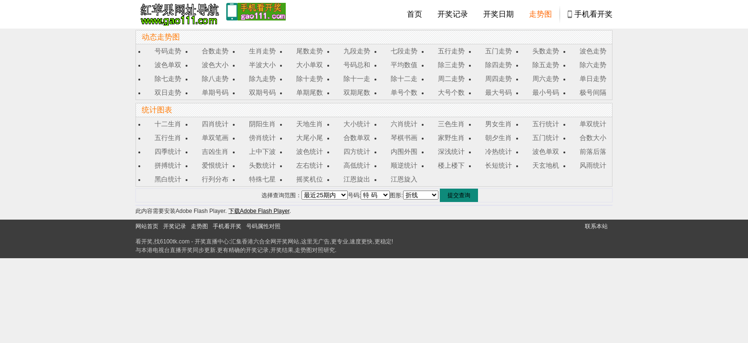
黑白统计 (168, 179)
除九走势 (262, 78)
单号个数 (404, 92)
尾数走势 (309, 51)
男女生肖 (498, 124)
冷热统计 (498, 151)
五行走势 (451, 51)
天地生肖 (309, 124)
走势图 (540, 14)
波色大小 (215, 65)
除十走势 (309, 78)
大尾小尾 (309, 137)
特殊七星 (262, 179)
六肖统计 (404, 124)
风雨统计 (593, 165)
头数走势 (545, 51)
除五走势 (545, 65)
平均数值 (404, 65)
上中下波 (262, 151)
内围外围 (404, 151)
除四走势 (498, 65)
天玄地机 (545, 165)
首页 (414, 14)
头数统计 (262, 165)
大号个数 (451, 92)
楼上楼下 (451, 165)
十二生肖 (168, 124)
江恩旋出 (356, 179)
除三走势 (451, 65)
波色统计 (309, 151)
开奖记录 (452, 14)
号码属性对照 (263, 226)
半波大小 (262, 65)
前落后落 (593, 151)
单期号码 (215, 92)
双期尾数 (356, 92)
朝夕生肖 (498, 137)
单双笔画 (215, 137)
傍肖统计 (262, 137)
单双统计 (593, 124)
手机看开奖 (593, 14)
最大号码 (498, 92)
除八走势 (215, 78)
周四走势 (498, 78)
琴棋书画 (404, 137)
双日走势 (168, 92)
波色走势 (593, 51)
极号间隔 (593, 92)
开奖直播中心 (212, 241)
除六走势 (593, 65)
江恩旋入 (404, 179)
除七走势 (168, 78)
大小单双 (309, 65)
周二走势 (451, 78)
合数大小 (593, 137)
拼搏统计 (168, 165)
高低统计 (356, 165)
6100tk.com (174, 241)
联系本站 (596, 226)
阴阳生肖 (262, 124)
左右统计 (309, 165)
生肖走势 (262, 51)
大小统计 (356, 124)
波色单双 (168, 65)
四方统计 (356, 151)
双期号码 (262, 92)
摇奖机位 (309, 179)
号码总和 (356, 65)
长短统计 (498, 165)
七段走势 (404, 51)
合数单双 (356, 137)
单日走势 (593, 78)
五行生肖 (168, 137)
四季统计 (168, 151)
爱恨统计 (215, 165)
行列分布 (215, 179)
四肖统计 (215, 124)
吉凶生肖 (215, 151)
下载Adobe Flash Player (259, 211)
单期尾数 (309, 92)
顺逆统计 (404, 165)
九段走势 (356, 51)
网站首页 (146, 226)
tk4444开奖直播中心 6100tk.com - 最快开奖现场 (178, 14)
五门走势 (498, 51)
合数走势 (215, 51)
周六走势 (545, 78)
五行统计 (545, 124)
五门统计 (545, 137)
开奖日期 (498, 14)
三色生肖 (451, 124)
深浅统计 (451, 151)
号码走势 (168, 51)
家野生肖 (451, 137)
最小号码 (545, 92)
